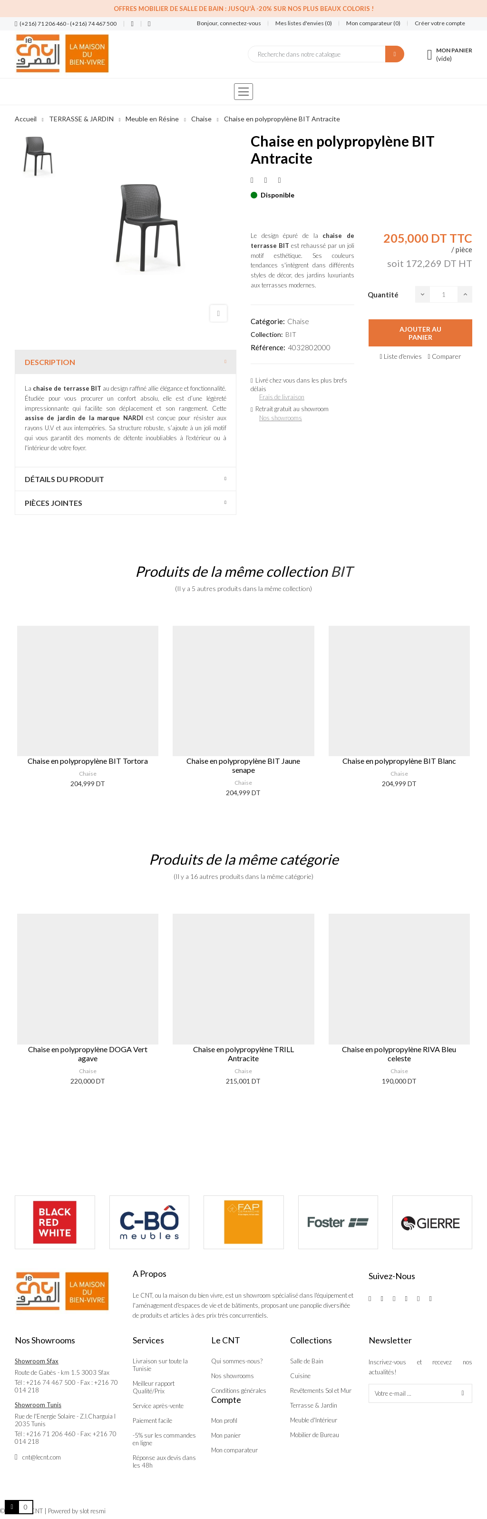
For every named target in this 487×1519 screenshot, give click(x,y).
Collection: (267, 334)
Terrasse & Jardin (313, 1405)
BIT (290, 334)
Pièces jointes (53, 502)
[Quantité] (443, 294)
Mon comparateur (234, 1450)
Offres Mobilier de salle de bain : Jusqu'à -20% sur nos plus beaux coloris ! (244, 8)
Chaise (298, 321)
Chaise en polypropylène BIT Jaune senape (243, 765)
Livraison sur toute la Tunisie (160, 1364)
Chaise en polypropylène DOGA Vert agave (87, 1054)
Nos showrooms (280, 418)
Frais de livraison (281, 397)
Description (50, 361)
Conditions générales (238, 1390)
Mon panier (226, 1435)
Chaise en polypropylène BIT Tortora (88, 760)
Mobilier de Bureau (314, 1435)
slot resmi (92, 1511)
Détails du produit (64, 478)
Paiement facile (152, 1420)
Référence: (268, 347)
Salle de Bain (306, 1361)
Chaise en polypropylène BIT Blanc (399, 760)
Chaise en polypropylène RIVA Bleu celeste (399, 1054)
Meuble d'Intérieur (313, 1420)
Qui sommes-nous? (237, 1361)
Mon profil (224, 1420)
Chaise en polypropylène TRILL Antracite (243, 1054)
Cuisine (300, 1376)
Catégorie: (268, 321)
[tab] (125, 362)
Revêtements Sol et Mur (320, 1390)
